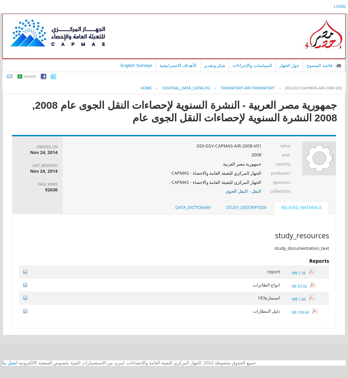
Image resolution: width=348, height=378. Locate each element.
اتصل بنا (10, 362)
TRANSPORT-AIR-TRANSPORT (248, 88)
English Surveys (136, 65)
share (29, 76)
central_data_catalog (186, 88)
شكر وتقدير (215, 65)
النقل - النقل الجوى (243, 191)
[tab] (301, 208)
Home (146, 88)
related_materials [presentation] (301, 207)
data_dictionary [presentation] (193, 207)
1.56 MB (303, 272)
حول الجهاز (289, 65)
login (340, 6)
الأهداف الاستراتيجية (178, 65)
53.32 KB (303, 286)
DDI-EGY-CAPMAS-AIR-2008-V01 (313, 88)
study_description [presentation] (246, 207)
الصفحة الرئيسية (339, 65)
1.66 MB (303, 299)
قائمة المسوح (319, 65)
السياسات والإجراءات (252, 65)
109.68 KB (304, 312)
